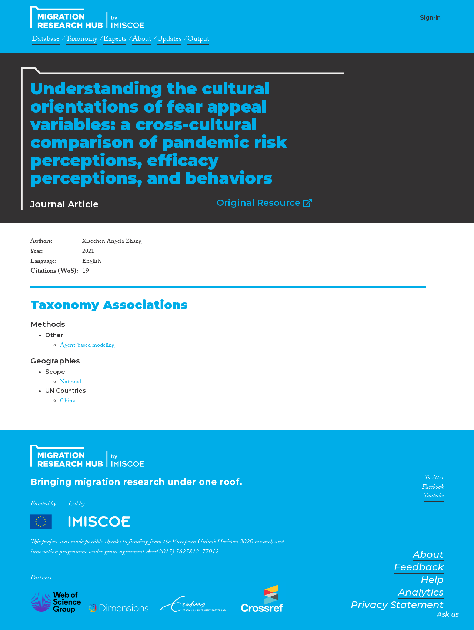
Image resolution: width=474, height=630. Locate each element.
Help (432, 580)
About (141, 40)
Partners (86, 521)
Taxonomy (81, 40)
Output (198, 40)
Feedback (419, 567)
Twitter (434, 479)
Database (46, 40)
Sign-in (430, 17)
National (70, 383)
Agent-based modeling (87, 346)
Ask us (448, 614)
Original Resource (264, 202)
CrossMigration (89, 17)
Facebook (433, 488)
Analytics (421, 592)
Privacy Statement (397, 605)
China (67, 401)
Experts (114, 40)
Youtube (434, 497)
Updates (169, 40)
